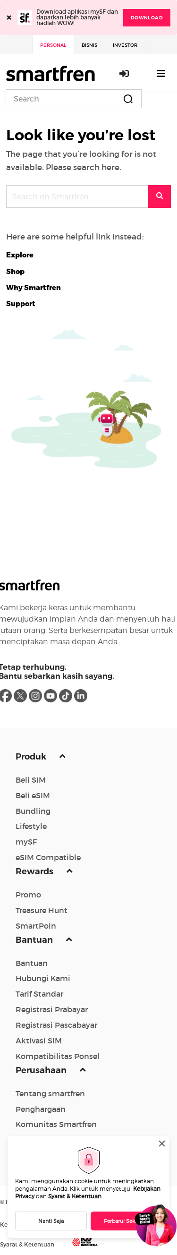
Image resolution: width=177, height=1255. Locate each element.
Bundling (33, 811)
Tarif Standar (39, 994)
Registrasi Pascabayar (56, 1025)
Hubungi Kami (43, 978)
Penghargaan (41, 1109)
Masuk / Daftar (124, 73)
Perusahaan (42, 1070)
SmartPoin (36, 926)
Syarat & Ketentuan (74, 1196)
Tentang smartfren (50, 1093)
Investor (125, 45)
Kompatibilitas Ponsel (58, 1056)
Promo (28, 894)
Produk (32, 756)
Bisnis (89, 45)
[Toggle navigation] (161, 73)
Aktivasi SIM (39, 1040)
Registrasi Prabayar (52, 1009)
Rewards (35, 871)
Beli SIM (31, 780)
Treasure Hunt (41, 910)
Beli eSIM (33, 795)
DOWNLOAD (147, 18)
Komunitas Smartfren (56, 1124)
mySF (26, 841)
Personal (53, 45)
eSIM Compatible (48, 857)
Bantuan (35, 940)
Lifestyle (31, 826)
